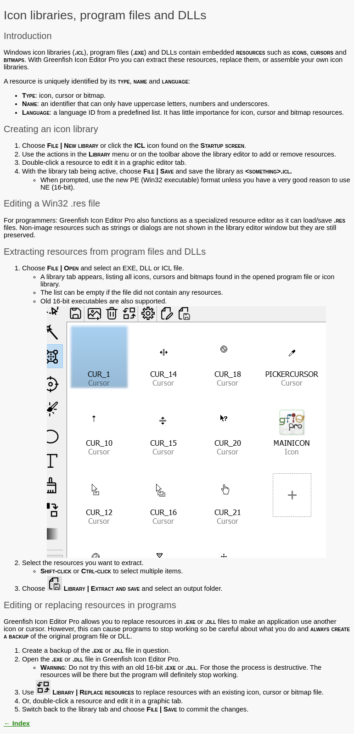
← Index (17, 723)
